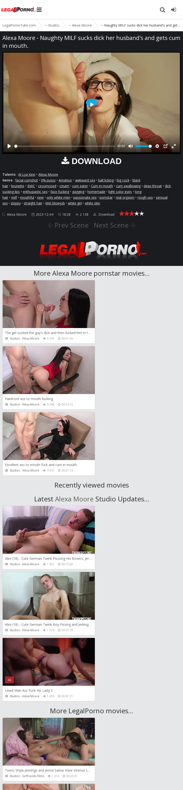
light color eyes (120, 191)
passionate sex (85, 197)
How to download (109, 763)
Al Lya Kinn (26, 174)
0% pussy (48, 180)
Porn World (120, 644)
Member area (35, 763)
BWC (31, 186)
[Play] (9, 146)
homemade (96, 191)
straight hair (33, 203)
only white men (58, 197)
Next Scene (112, 225)
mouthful (27, 197)
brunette (17, 186)
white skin (92, 203)
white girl (75, 203)
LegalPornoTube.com (19, 9)
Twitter (139, 763)
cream (64, 186)
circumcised (47, 186)
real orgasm (125, 197)
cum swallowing (128, 186)
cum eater (80, 186)
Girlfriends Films (33, 644)
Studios (15, 338)
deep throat (153, 186)
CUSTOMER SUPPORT (69, 763)
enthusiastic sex (35, 191)
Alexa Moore (48, 174)
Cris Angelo (30, 710)
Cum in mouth (102, 186)
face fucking (60, 191)
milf (14, 197)
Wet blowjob (55, 203)
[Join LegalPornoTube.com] (173, 10)
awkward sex (85, 180)
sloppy (16, 203)
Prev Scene (70, 225)
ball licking (106, 180)
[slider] (64, 146)
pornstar (106, 197)
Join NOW (10, 763)
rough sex (145, 197)
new (40, 197)
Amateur (65, 180)
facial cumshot (26, 180)
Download (103, 214)
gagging (78, 191)
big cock (123, 180)
